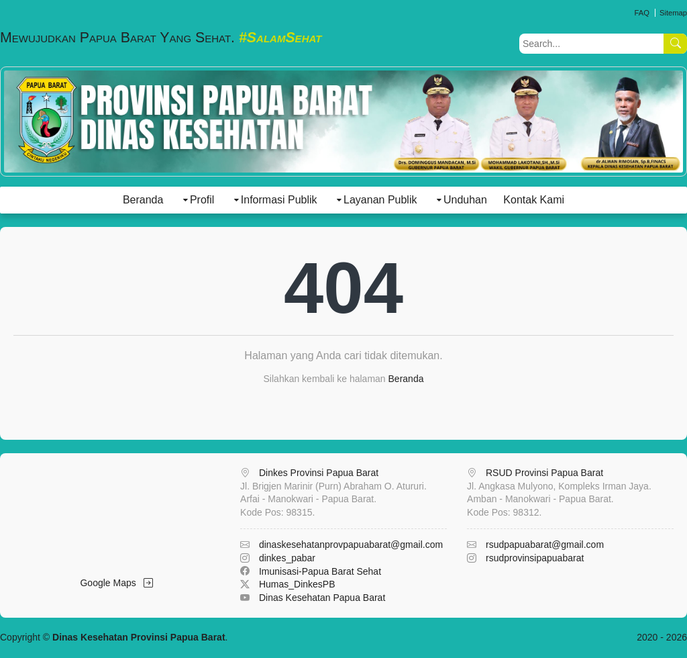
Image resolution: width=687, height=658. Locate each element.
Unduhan (465, 199)
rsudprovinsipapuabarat (535, 558)
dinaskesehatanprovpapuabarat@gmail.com (351, 544)
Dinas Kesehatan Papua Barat (322, 597)
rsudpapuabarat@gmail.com (545, 544)
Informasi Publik (279, 199)
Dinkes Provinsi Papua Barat (318, 472)
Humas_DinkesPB (297, 584)
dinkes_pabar (287, 558)
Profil (202, 199)
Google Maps (116, 582)
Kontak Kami (533, 199)
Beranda (143, 199)
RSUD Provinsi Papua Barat (544, 472)
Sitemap (673, 13)
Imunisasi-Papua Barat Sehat (320, 571)
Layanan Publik (380, 199)
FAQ (641, 13)
